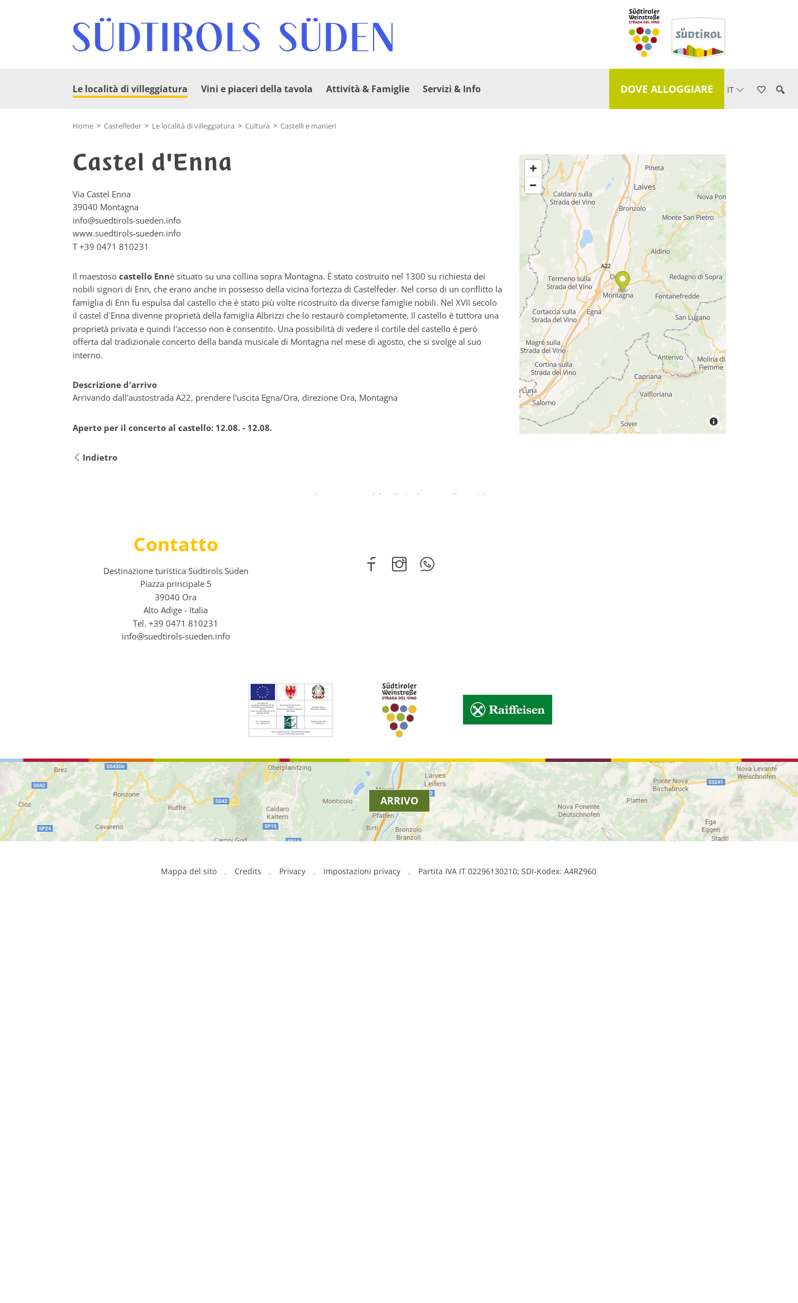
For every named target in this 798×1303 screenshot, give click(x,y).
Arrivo (399, 1190)
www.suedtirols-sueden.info (127, 233)
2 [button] (406, 858)
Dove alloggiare (666, 89)
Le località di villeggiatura (130, 89)
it (735, 89)
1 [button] (392, 858)
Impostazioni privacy (363, 1261)
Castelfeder (122, 126)
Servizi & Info (452, 89)
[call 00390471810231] (183, 1012)
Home (83, 126)
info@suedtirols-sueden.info (176, 1026)
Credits (248, 1261)
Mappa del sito (189, 1261)
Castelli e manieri (308, 126)
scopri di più (399, 790)
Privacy (292, 1261)
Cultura (257, 126)
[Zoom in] (533, 323)
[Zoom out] (533, 339)
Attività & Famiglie (367, 89)
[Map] (622, 449)
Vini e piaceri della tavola (257, 89)
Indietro (95, 457)
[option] (399, 759)
